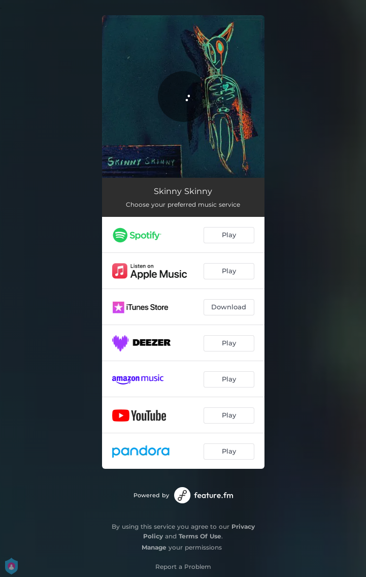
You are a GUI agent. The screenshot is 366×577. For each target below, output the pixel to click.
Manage (154, 547)
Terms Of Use (200, 536)
